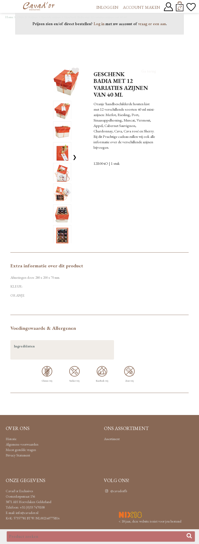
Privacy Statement (18, 455)
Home (9, 17)
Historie (11, 438)
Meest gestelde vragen (21, 449)
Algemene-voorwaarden (22, 444)
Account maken (141, 7)
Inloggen (107, 7)
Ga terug (148, 71)
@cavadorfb (115, 491)
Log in (99, 23)
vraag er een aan (152, 23)
